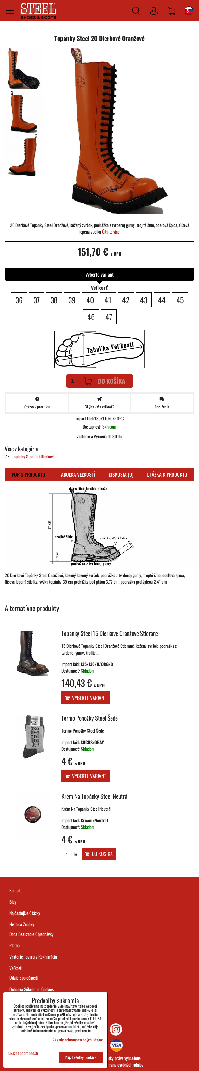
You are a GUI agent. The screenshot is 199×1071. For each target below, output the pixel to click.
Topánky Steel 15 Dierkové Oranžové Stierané (109, 633)
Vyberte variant (85, 697)
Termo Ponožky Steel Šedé (89, 717)
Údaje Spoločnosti (23, 977)
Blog (12, 901)
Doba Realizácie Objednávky (31, 934)
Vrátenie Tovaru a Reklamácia (33, 956)
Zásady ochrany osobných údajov (117, 1064)
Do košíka (104, 381)
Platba (14, 945)
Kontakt (15, 890)
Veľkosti (15, 968)
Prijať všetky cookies (80, 1057)
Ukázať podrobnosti (23, 1053)
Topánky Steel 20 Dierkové (33, 456)
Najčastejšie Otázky (24, 913)
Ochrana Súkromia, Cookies (31, 989)
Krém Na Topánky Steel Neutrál (94, 796)
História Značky (21, 924)
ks (69, 854)
